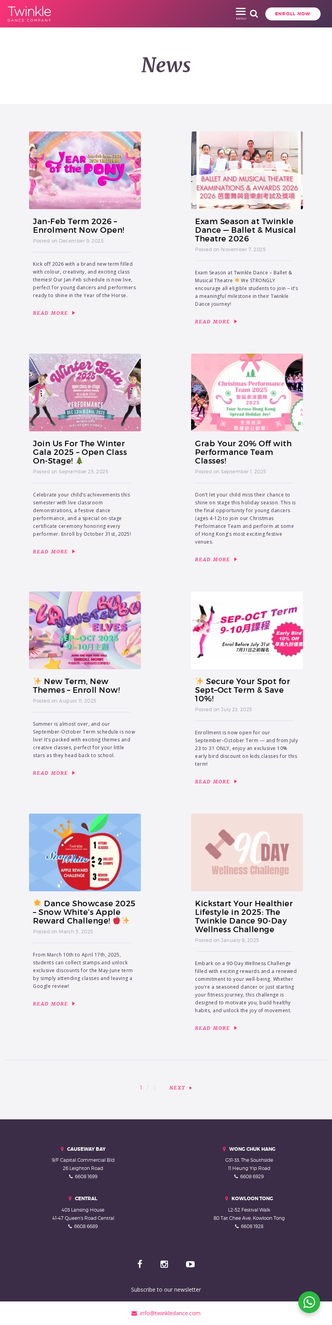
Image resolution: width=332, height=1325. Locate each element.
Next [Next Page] (178, 1088)
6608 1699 (86, 1176)
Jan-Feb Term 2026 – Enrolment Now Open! (78, 226)
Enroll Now (254, 13)
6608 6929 (252, 1176)
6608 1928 (252, 1226)
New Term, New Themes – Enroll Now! (76, 686)
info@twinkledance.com (166, 1313)
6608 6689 (86, 1226)
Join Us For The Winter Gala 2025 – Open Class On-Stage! (80, 452)
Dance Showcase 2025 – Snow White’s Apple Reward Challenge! (84, 912)
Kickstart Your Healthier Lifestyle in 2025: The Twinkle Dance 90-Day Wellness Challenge (244, 916)
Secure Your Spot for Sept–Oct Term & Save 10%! (242, 690)
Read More (54, 313)
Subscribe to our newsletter (166, 1289)
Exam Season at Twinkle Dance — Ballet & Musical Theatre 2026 (245, 230)
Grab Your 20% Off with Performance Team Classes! (243, 452)
